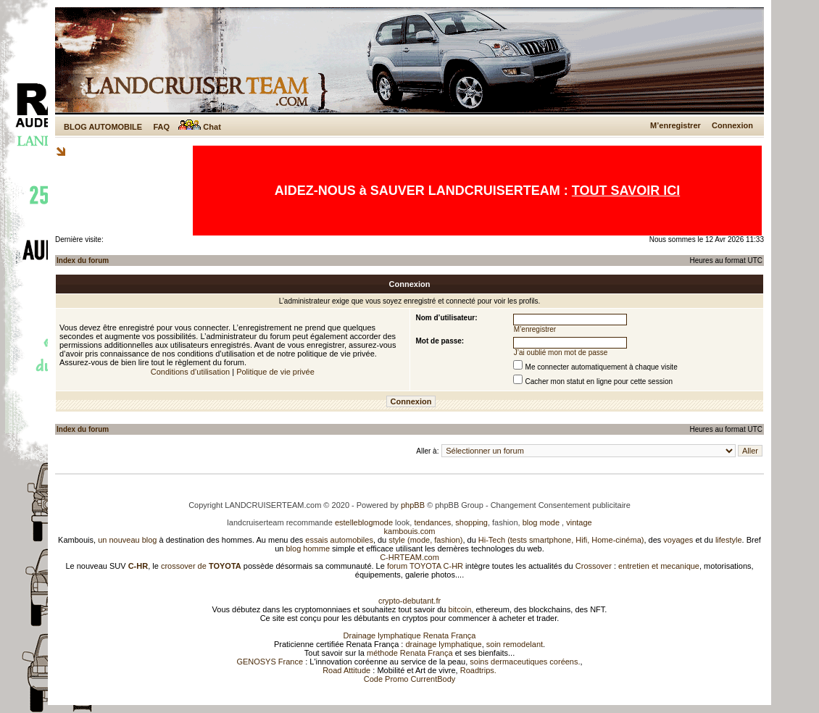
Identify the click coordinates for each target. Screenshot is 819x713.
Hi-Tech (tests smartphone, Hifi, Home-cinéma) (561, 539)
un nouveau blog (127, 539)
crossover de (200, 566)
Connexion (732, 125)
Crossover (593, 566)
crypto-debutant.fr (409, 600)
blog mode (541, 522)
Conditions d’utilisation (190, 371)
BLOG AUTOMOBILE (103, 126)
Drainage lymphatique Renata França (410, 635)
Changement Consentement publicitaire (561, 505)
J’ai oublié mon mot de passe (561, 352)
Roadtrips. (478, 670)
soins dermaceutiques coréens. (525, 661)
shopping (471, 522)
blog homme (308, 548)
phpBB (413, 505)
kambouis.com (410, 531)
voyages (678, 539)
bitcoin (460, 609)
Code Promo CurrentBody (410, 679)
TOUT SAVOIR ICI (626, 190)
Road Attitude (346, 670)
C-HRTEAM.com (409, 557)
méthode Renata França (410, 653)
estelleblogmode (364, 522)
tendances (432, 522)
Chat (199, 126)
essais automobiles (339, 539)
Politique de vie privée (275, 371)
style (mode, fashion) (425, 539)
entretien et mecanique (658, 566)
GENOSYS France (269, 661)
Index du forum (83, 260)
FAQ (161, 126)
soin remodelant (514, 644)
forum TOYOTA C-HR (425, 566)
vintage (578, 522)
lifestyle (728, 539)
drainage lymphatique (443, 644)
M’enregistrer (675, 125)
